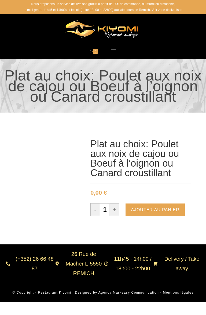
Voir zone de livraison (167, 10)
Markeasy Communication (136, 293)
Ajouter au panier (155, 210)
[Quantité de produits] (105, 210)
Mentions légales (178, 293)
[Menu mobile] (113, 52)
